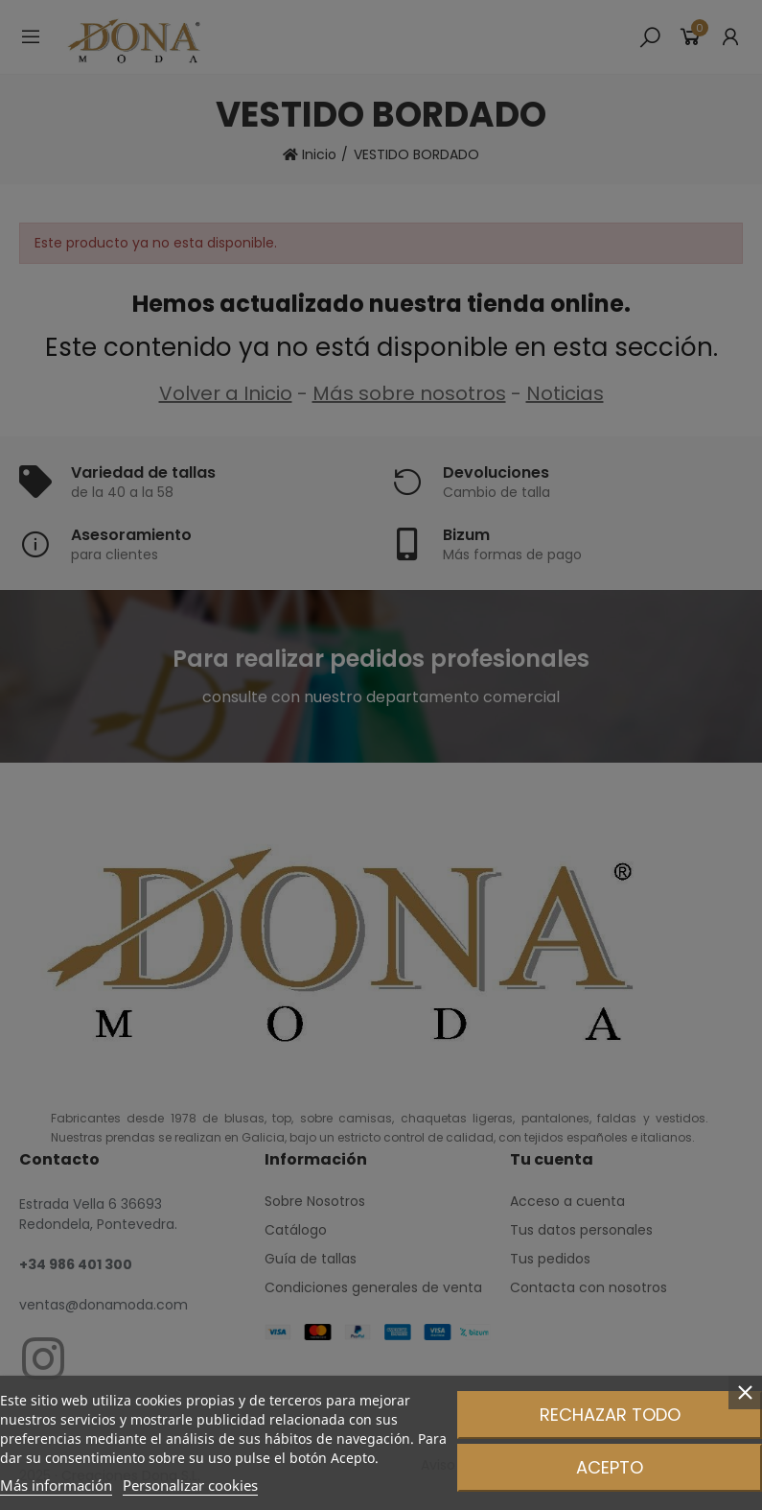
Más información (56, 1485)
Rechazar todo (610, 1415)
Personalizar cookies (190, 1485)
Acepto (609, 1467)
